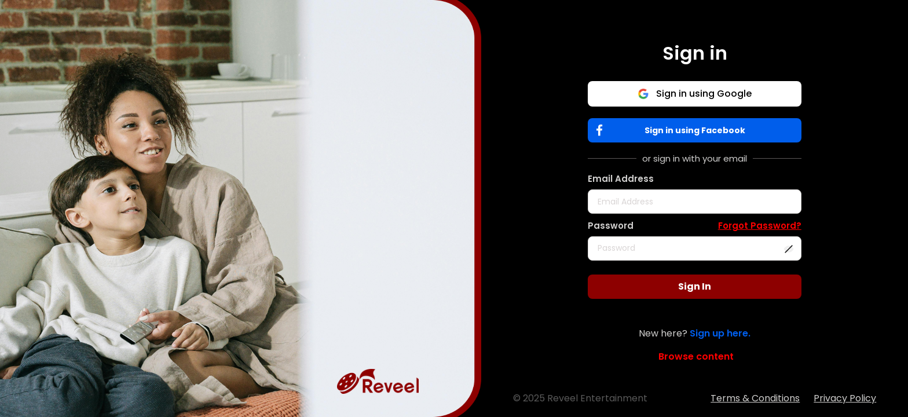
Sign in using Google (695, 93)
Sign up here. (720, 333)
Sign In (694, 286)
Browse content (696, 356)
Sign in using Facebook (673, 131)
